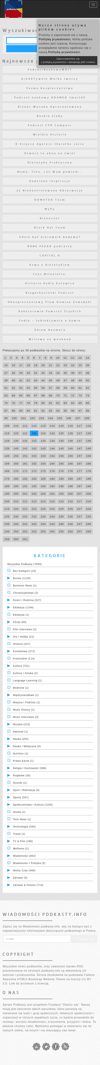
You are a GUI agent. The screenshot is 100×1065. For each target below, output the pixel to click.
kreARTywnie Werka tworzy (49, 78)
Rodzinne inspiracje (50, 180)
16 (13, 365)
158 (88, 455)
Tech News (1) (22, 819)
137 (79, 440)
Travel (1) (19, 833)
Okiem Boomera (50, 329)
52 (13, 387)
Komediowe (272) (24, 651)
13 (80, 357)
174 (52, 471)
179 (6, 478)
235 (61, 516)
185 (61, 478)
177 (79, 471)
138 (88, 440)
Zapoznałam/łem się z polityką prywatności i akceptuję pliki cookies (68, 60)
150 (15, 455)
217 (79, 501)
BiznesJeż (50, 218)
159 (6, 463)
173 (43, 471)
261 (25, 539)
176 (70, 471)
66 (28, 395)
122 (34, 433)
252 (34, 531)
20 (43, 365)
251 (25, 531)
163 (43, 463)
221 (25, 508)
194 (52, 486)
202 (34, 493)
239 (6, 523)
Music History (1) (24, 709)
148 (88, 448)
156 (70, 455)
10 (58, 357)
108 (86, 418)
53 (21, 387)
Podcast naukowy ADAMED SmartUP (50, 97)
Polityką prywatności (55, 39)
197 (79, 486)
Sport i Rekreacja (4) (26, 790)
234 (52, 516)
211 (25, 501)
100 (14, 418)
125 (61, 433)
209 (6, 501)
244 (52, 523)
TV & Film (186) (23, 841)
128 (88, 433)
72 (72, 395)
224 (52, 508)
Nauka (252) (21, 738)
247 (79, 523)
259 (6, 539)
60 (72, 387)
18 (28, 365)
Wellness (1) (21, 848)
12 (72, 357)
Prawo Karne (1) (23, 760)
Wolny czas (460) (24, 870)
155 (61, 455)
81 (50, 402)
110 (15, 425)
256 (70, 531)
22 (58, 365)
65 (21, 395)
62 (87, 387)
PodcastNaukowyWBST (50, 69)
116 (70, 425)
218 (88, 501)
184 (52, 478)
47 (65, 380)
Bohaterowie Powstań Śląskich (49, 311)
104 (50, 418)
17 (21, 365)
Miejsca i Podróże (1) (26, 702)
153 (43, 455)
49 (80, 380)
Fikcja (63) (19, 622)
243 (43, 523)
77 (21, 402)
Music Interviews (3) (26, 717)
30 (28, 372)
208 (88, 493)
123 (43, 433)
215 (61, 501)
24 (72, 365)
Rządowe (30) (22, 775)
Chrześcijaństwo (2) (25, 592)
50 (87, 380)
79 (35, 402)
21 (50, 365)
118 (88, 425)
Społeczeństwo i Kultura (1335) (33, 804)
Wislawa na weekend (50, 339)
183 (43, 478)
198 (88, 486)
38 (87, 372)
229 (6, 516)
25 (80, 365)
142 (34, 448)
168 (88, 463)
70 (58, 395)
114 (52, 425)
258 (88, 531)
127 (79, 433)
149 (6, 455)
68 (43, 395)
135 (61, 440)
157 (79, 455)
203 (43, 493)
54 (28, 387)
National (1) (20, 731)
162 (34, 463)
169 (6, 471)
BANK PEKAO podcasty (50, 246)
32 (43, 372)
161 (25, 463)
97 (80, 410)
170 (15, 471)
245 (61, 523)
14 (87, 357)
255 (61, 531)
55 (35, 387)
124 (52, 433)
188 (88, 478)
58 (58, 387)
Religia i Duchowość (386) (29, 768)
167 (79, 463)
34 (58, 372)
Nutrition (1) (20, 753)
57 (50, 387)
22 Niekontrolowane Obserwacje (50, 190)
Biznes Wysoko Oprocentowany (50, 106)
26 (87, 365)
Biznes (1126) (22, 578)
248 (88, 523)
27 (6, 372)
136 (70, 440)
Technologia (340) (24, 826)
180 (15, 478)
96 (72, 410)
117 (79, 425)
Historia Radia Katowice (50, 283)
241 (25, 523)
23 (65, 365)
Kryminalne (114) (24, 658)
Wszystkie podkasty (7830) (24, 564)
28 (13, 372)
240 (15, 523)
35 (65, 372)
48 (72, 380)
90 (28, 410)
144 (52, 448)
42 (28, 380)
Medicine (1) (21, 687)
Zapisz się (83, 939)
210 (15, 501)
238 (88, 516)
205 (61, 493)
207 (79, 493)
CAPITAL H (50, 255)
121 (25, 433)
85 (80, 402)
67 (35, 395)
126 (70, 433)
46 (58, 380)
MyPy (50, 208)
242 (34, 523)
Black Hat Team (50, 227)
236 (70, 516)
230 (15, 516)
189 (6, 486)
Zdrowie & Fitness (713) (28, 885)
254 (52, 531)
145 (61, 448)
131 (25, 440)
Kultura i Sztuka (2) (25, 673)
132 (34, 440)
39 (6, 380)
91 (35, 410)
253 (43, 531)
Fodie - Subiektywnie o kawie (50, 320)
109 (6, 425)
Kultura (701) (21, 665)
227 (79, 508)
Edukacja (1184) (23, 607)
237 (79, 516)
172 (34, 471)
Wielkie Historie (50, 134)
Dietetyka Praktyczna (50, 162)
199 (6, 493)
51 (6, 387)
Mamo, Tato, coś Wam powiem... (50, 171)
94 (58, 410)
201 (25, 493)
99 (6, 418)
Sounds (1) (20, 782)
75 (6, 402)
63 (6, 395)
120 (15, 433)
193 (43, 486)
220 (15, 508)
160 (15, 463)
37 (80, 372)
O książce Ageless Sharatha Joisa (50, 143)
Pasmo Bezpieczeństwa (49, 88)
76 (13, 402)
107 (77, 418)
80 (43, 402)
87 (6, 410)
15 (6, 365)
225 (61, 508)
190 (15, 486)
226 (70, 508)
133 (43, 440)
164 (52, 463)
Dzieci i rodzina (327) (27, 600)
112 (34, 425)
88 (13, 410)
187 (79, 478)
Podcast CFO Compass (50, 125)
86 (87, 402)
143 (43, 448)
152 (34, 455)
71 (65, 395)
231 (25, 516)
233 (43, 516)
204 (52, 493)
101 (23, 418)
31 (35, 372)
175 (61, 471)
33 (50, 372)
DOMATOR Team (50, 199)
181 (25, 478)
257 (79, 531)
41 (21, 380)
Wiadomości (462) (24, 855)
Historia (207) (21, 644)
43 (35, 380)
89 (21, 410)
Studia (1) (19, 812)
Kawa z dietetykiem (49, 264)
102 (32, 418)
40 (13, 380)
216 (70, 501)
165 (61, 463)
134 (52, 440)
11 (65, 357)
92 (43, 410)
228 (88, 508)
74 (87, 395)
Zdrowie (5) (20, 877)
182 (34, 478)
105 (59, 418)
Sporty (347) (21, 797)
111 (25, 425)
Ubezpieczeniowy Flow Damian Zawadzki (50, 301)
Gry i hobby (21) (23, 636)
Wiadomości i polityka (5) (29, 863)
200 (15, 493)
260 (15, 539)
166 (70, 463)
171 (25, 471)
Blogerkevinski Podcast (50, 292)
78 (28, 402)
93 (50, 410)
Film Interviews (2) (25, 629)
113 (43, 425)
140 (15, 448)
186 (70, 478)
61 (80, 387)
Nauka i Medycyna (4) (27, 746)
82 (58, 402)
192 (34, 486)
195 (61, 486)
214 (52, 501)
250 (15, 531)
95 (65, 410)
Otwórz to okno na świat (50, 153)
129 (6, 440)
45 (50, 380)
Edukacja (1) (21, 614)
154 (52, 455)
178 (88, 471)
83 (65, 402)
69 (50, 395)
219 (6, 508)
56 (43, 387)
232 (34, 516)
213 (43, 501)
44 (43, 380)
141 (25, 448)
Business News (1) (25, 585)
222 (34, 508)
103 (41, 418)
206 (70, 493)
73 (80, 395)
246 (70, 523)
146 (70, 448)
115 (61, 425)
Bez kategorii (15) (24, 570)
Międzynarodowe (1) (26, 695)
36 (72, 372)
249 (6, 531)
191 (25, 486)
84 (72, 402)
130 (15, 440)
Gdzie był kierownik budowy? (50, 236)
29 (21, 372)
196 (70, 486)
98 (87, 410)
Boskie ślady (50, 115)
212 (34, 501)
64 (13, 395)
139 (6, 448)
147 (79, 448)
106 (68, 418)
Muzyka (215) (21, 724)
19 (35, 365)
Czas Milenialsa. (50, 273)
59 (65, 387)
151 (25, 455)
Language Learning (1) (27, 680)
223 (43, 508)
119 (6, 433)
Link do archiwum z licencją (28, 983)
